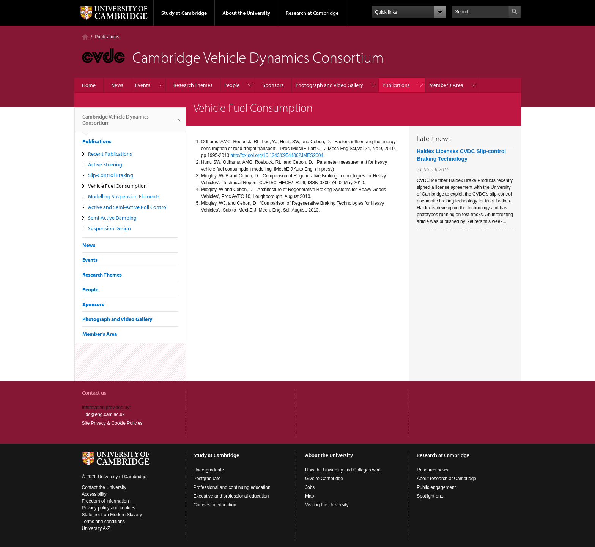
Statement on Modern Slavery (112, 514)
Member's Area (446, 85)
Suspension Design (109, 228)
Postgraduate (207, 478)
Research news (432, 470)
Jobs (310, 487)
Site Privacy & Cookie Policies (112, 423)
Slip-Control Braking (110, 175)
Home (85, 36)
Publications (107, 37)
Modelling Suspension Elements (124, 196)
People (231, 85)
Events (142, 85)
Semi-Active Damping (112, 217)
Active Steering (105, 164)
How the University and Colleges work (343, 470)
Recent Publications (110, 153)
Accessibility (94, 494)
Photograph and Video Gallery (329, 85)
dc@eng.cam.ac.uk (105, 414)
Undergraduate (209, 470)
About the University (246, 12)
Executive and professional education (231, 496)
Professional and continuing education (232, 487)
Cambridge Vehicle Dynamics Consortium (115, 122)
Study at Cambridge (184, 12)
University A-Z (96, 528)
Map (309, 496)
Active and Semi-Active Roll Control (127, 207)
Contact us (94, 392)
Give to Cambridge (324, 478)
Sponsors (273, 85)
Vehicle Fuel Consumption (117, 185)
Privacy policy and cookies (108, 508)
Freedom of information (105, 501)
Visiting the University (327, 504)
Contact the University (104, 487)
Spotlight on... (430, 496)
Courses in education (215, 504)
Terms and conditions (103, 521)
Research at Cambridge (312, 12)
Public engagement (436, 487)
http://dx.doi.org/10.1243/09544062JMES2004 (276, 155)
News (117, 85)
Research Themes (192, 85)
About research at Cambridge (446, 478)
